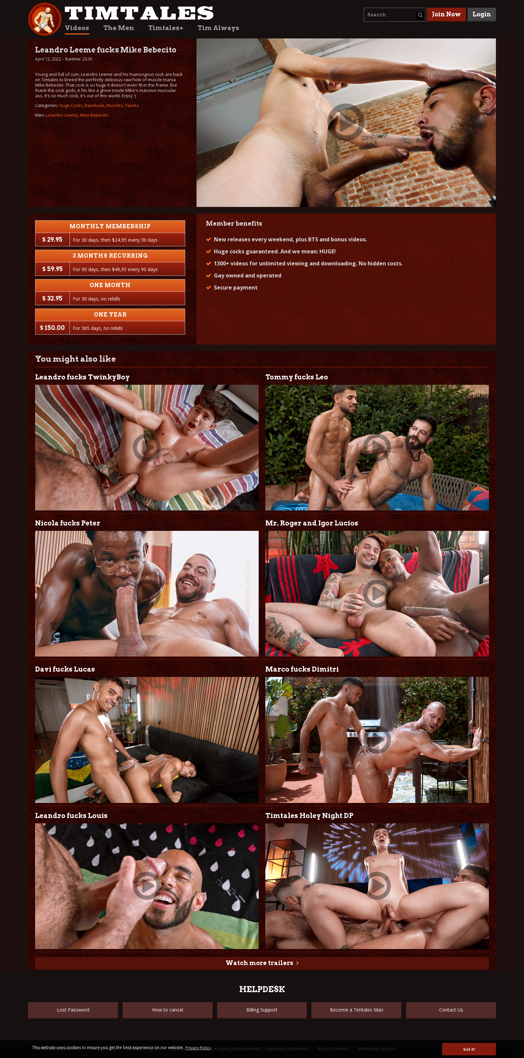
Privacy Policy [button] (198, 1048)
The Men (118, 27)
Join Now (446, 14)
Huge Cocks (71, 105)
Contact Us (451, 1010)
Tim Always (218, 27)
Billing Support (261, 1010)
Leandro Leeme (62, 115)
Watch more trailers (259, 962)
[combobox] (395, 15)
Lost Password (73, 1010)
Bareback (94, 105)
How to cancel (167, 1010)
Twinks (132, 105)
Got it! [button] (469, 1049)
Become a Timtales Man (356, 1010)
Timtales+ (165, 27)
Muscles (114, 105)
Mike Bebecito (94, 115)
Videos (77, 27)
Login (482, 14)
